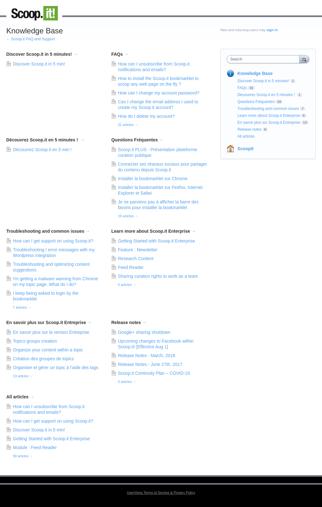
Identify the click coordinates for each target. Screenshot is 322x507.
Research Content (135, 258)
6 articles (127, 285)
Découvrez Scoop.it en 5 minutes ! (45, 139)
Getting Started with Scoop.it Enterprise (156, 240)
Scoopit (245, 148)
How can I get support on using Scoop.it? (53, 240)
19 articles (128, 216)
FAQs (119, 54)
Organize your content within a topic (48, 349)
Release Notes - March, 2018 (146, 355)
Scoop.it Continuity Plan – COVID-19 (154, 373)
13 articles (23, 376)
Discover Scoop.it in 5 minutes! (41, 54)
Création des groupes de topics (43, 358)
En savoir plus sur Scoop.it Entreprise (49, 322)
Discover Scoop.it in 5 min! (39, 63)
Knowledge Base (255, 73)
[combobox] (264, 59)
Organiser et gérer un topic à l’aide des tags (55, 367)
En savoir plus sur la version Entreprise (51, 332)
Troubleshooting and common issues (48, 231)
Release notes (129, 322)
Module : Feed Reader (35, 447)
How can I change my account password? (158, 92)
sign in (272, 30)
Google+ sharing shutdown (144, 332)
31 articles (128, 125)
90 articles (23, 456)
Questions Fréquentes (137, 139)
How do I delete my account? (146, 116)
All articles (20, 396)
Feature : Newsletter (138, 249)
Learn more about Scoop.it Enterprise (153, 231)
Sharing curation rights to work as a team (158, 276)
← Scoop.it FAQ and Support (30, 39)
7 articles (22, 307)
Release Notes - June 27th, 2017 (150, 364)
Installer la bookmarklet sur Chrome (152, 178)
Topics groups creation (35, 341)
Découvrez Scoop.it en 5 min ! (42, 149)
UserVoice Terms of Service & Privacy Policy (161, 492)
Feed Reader (131, 267)
